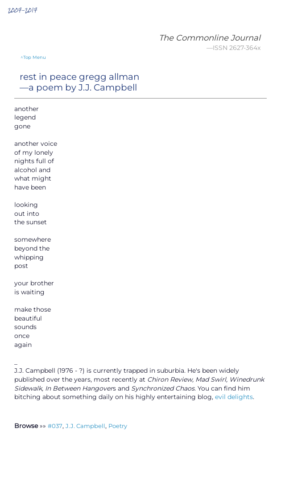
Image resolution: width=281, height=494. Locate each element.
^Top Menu (33, 57)
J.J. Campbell (85, 425)
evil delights (234, 397)
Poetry (117, 425)
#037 (55, 425)
